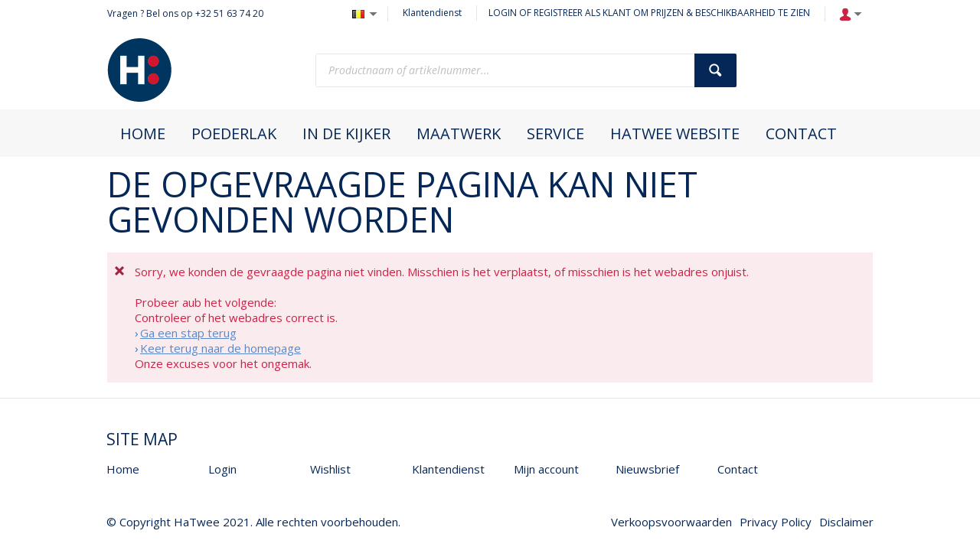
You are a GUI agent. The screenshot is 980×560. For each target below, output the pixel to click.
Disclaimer (846, 521)
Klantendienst (432, 12)
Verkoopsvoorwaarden (671, 521)
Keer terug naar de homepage (220, 348)
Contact (737, 469)
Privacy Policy (776, 521)
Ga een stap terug (188, 332)
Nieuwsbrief (647, 469)
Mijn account (546, 469)
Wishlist (330, 469)
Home (122, 469)
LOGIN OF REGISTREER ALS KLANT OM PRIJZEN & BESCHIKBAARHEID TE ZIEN (649, 12)
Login (222, 469)
